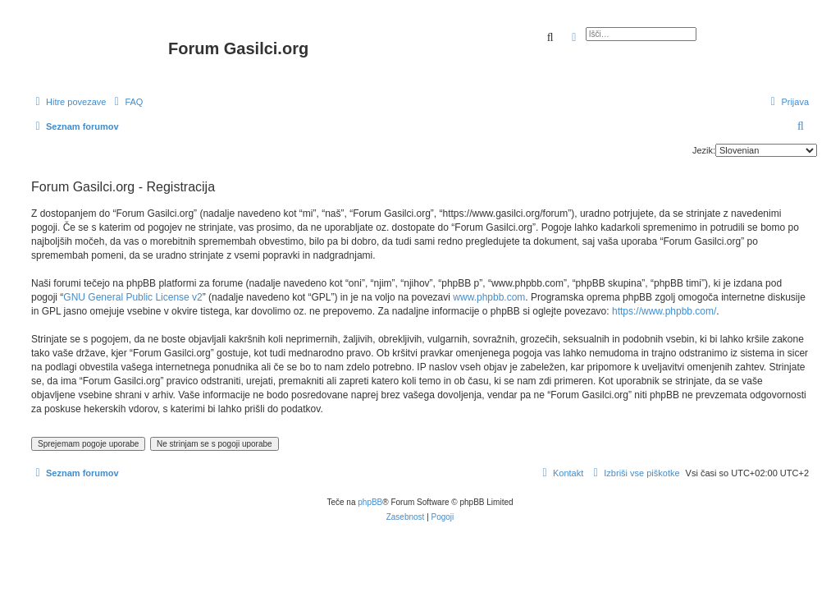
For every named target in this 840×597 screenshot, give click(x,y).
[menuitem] (126, 102)
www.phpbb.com (489, 297)
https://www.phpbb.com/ (664, 311)
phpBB (370, 502)
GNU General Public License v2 (132, 297)
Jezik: (703, 150)
